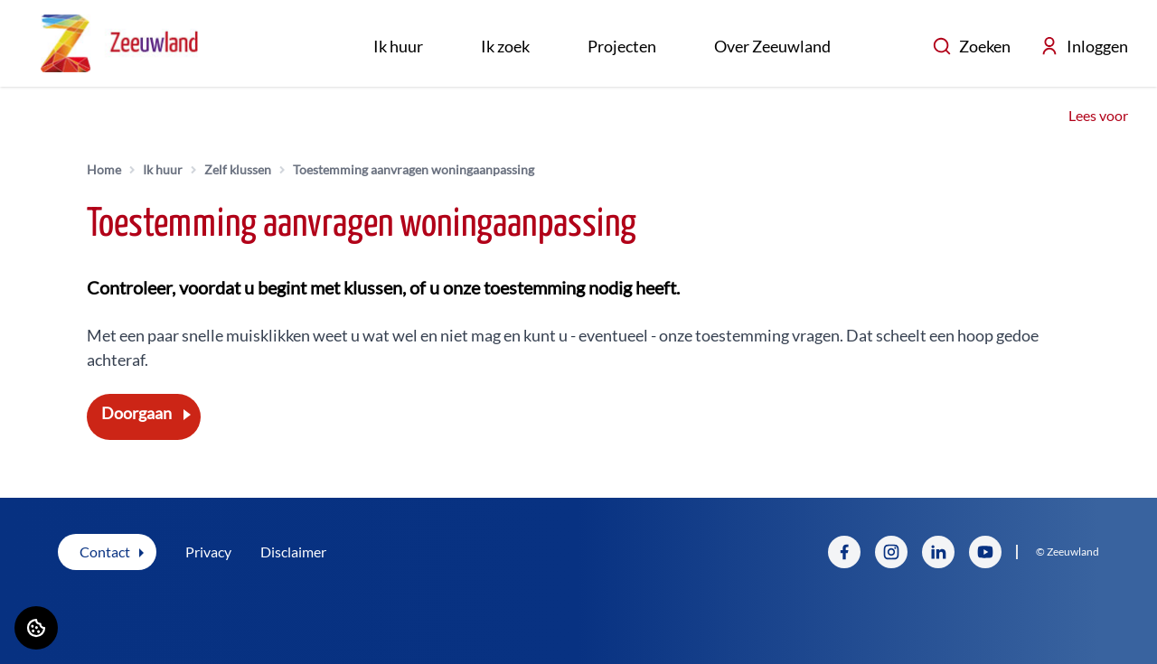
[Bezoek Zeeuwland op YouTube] (985, 552)
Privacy (208, 551)
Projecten (622, 46)
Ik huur (398, 46)
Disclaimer (293, 551)
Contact (105, 551)
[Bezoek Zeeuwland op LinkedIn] (938, 552)
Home (104, 169)
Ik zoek (505, 46)
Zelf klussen (237, 169)
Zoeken (971, 46)
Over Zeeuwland (772, 46)
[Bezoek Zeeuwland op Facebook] (844, 552)
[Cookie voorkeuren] (36, 628)
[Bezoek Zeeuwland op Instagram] (891, 552)
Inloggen (1083, 46)
